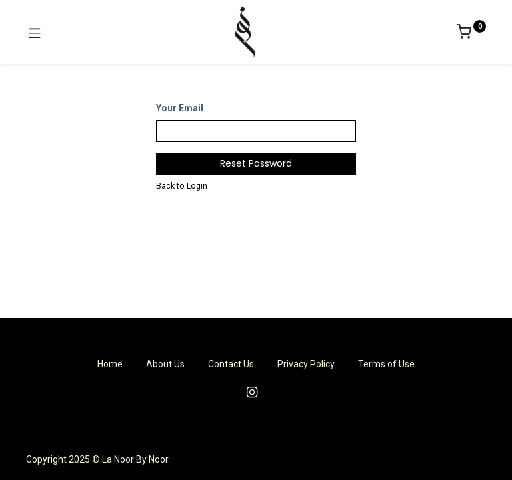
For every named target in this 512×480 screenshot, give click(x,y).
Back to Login (181, 186)
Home (110, 364)
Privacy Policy (306, 364)
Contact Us (231, 364)
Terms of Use (386, 364)
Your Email (179, 108)
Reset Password (256, 163)
